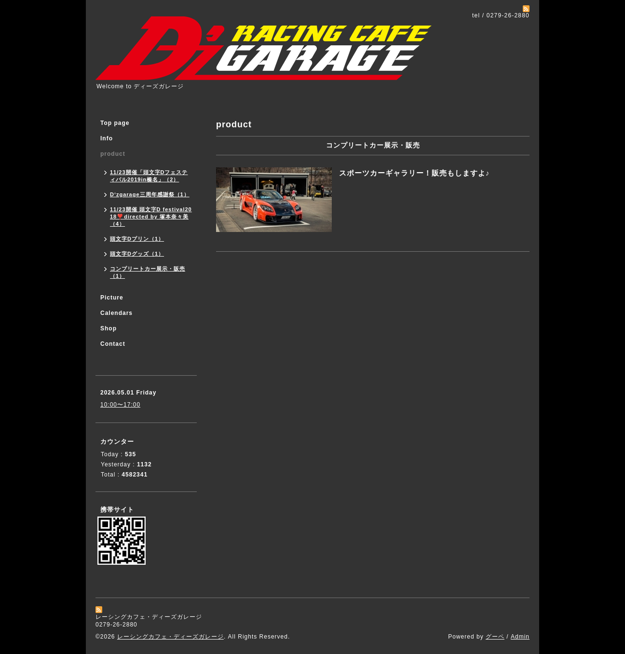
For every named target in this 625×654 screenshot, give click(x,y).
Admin (520, 636)
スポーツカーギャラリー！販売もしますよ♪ (414, 173)
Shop (108, 328)
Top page (114, 123)
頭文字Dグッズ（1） (137, 254)
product (112, 153)
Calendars (116, 313)
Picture (111, 297)
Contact (112, 344)
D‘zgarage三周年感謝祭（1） (150, 194)
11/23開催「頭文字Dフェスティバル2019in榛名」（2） (149, 175)
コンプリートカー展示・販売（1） (147, 272)
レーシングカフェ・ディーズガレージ (170, 636)
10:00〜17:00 (120, 404)
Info (106, 138)
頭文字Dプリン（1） (137, 239)
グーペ (495, 636)
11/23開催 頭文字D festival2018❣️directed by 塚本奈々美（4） (151, 216)
